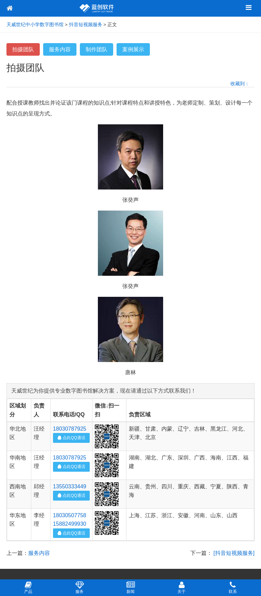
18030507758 (69, 515)
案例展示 (133, 49)
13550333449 (69, 486)
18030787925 (69, 429)
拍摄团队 (23, 49)
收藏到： (239, 83)
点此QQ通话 (71, 437)
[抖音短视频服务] (234, 553)
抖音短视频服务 (85, 24)
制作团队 (96, 49)
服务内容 (60, 49)
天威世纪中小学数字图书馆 (35, 24)
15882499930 (69, 524)
